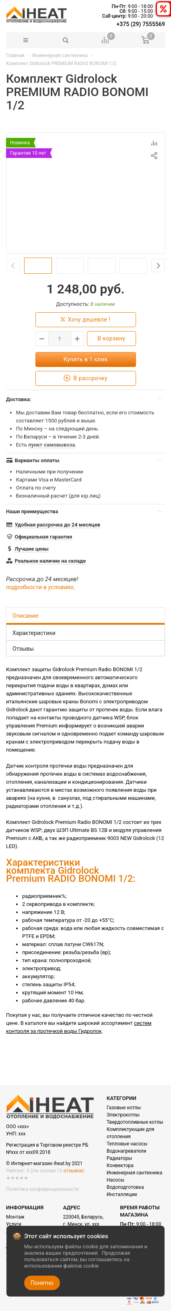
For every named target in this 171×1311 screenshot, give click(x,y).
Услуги (13, 1224)
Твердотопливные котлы (135, 1122)
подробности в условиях (40, 587)
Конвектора (120, 1165)
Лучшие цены (31, 549)
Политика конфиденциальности (42, 1189)
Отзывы (23, 648)
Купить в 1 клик (86, 359)
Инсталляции (122, 1194)
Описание (25, 615)
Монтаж (15, 1217)
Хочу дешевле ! (85, 319)
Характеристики (34, 633)
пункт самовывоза (51, 445)
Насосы (115, 1180)
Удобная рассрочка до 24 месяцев (57, 525)
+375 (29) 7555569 (141, 24)
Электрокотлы (123, 1115)
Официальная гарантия (43, 537)
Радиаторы (119, 1158)
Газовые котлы (124, 1107)
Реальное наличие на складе (50, 561)
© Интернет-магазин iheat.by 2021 (44, 1163)
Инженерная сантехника (60, 55)
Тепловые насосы (127, 1144)
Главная (15, 55)
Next (158, 265)
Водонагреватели (126, 1151)
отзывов (73, 1171)
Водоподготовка (125, 1187)
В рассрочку (85, 378)
